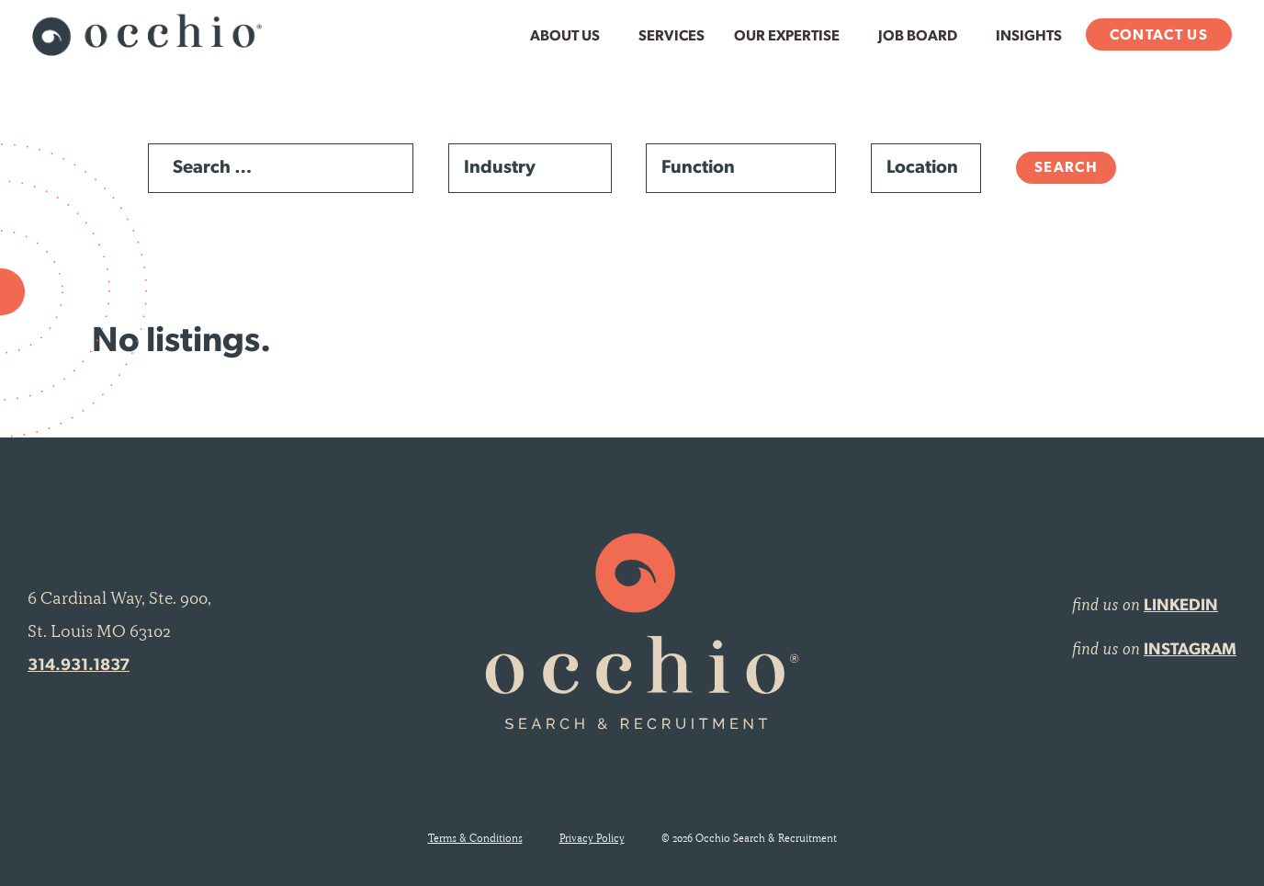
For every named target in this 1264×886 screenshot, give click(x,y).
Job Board (917, 36)
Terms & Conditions (475, 838)
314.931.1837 (79, 666)
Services (671, 36)
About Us (565, 36)
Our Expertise (787, 36)
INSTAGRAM (1190, 650)
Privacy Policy (592, 838)
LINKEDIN (1181, 606)
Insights (1029, 36)
